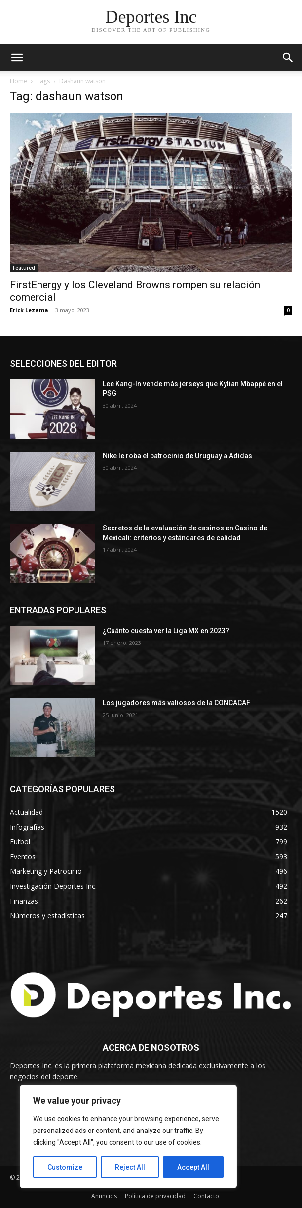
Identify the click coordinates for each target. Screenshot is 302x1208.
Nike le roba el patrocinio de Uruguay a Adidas (177, 456)
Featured (24, 267)
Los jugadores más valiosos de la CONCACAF (176, 703)
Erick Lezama (29, 310)
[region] (128, 1136)
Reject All (130, 1167)
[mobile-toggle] (17, 57)
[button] (288, 57)
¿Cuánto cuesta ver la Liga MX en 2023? (166, 631)
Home (18, 81)
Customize (64, 1167)
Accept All (193, 1167)
